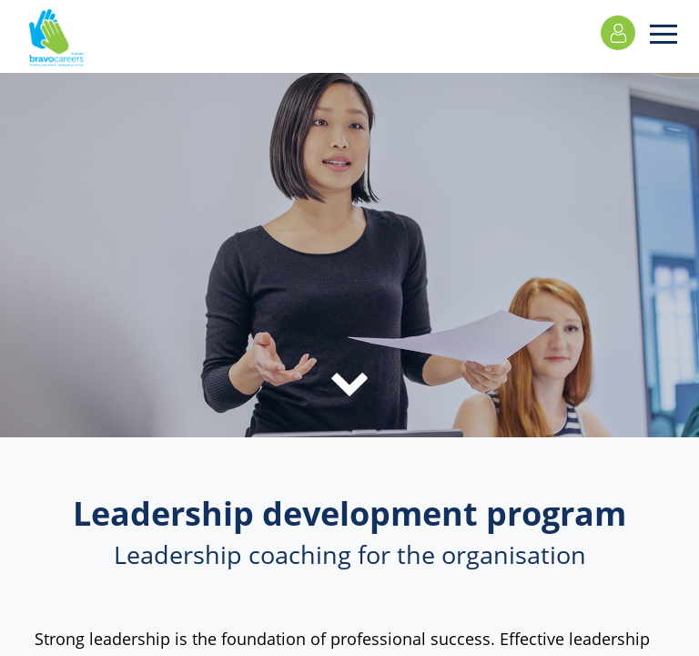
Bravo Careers (56, 45)
